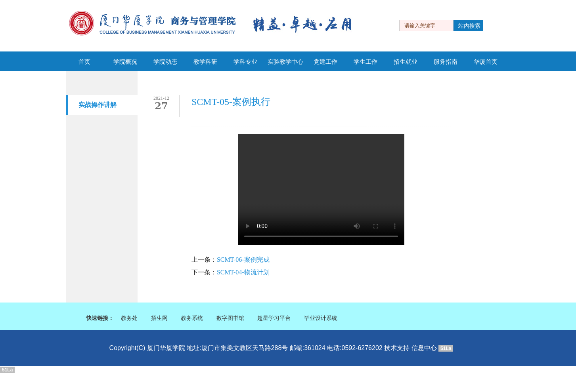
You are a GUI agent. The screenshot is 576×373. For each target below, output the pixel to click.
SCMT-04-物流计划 (243, 272)
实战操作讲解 (97, 104)
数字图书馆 (230, 318)
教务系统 (192, 318)
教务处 (129, 318)
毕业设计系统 (320, 318)
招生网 (159, 318)
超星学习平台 (274, 318)
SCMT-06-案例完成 (243, 259)
